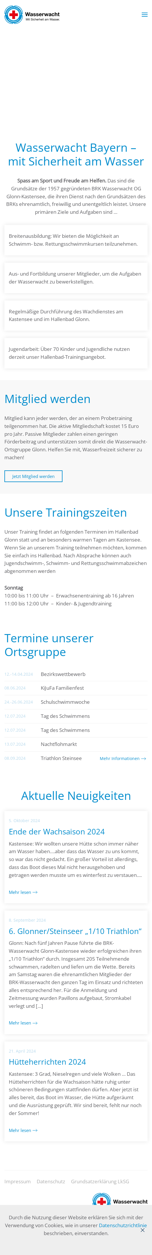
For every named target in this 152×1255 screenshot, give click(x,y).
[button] (145, 14)
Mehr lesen (20, 892)
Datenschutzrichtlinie (123, 1225)
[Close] (143, 1230)
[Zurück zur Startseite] (32, 14)
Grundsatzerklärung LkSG (100, 1184)
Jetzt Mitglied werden (33, 476)
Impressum (17, 1184)
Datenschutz (51, 1184)
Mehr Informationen (120, 758)
